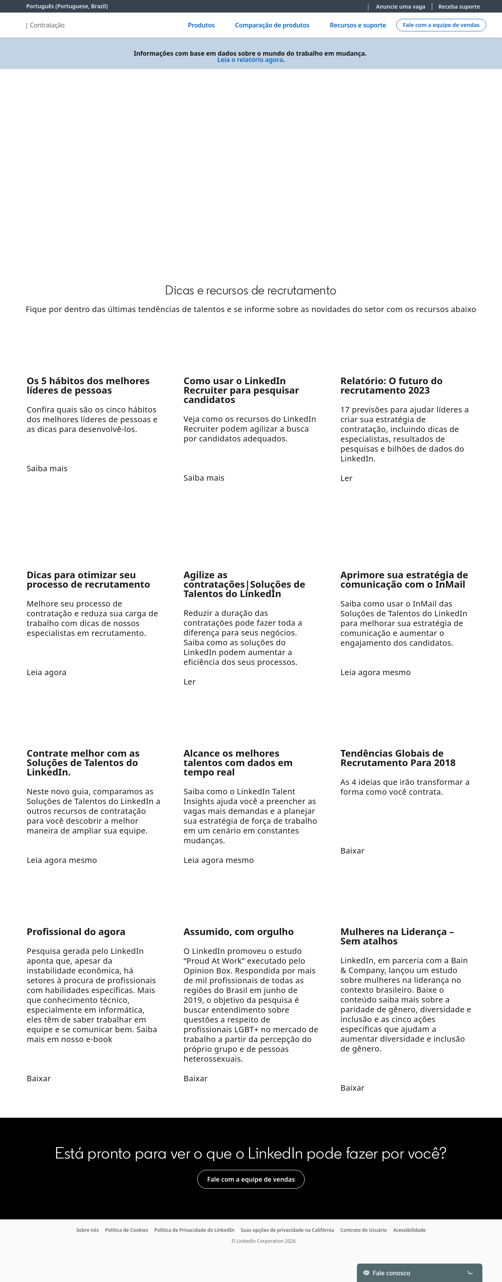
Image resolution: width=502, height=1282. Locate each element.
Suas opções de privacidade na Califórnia (287, 1230)
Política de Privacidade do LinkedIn (195, 1230)
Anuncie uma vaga (401, 6)
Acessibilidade (409, 1230)
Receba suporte (459, 6)
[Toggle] (470, 1272)
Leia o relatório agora (250, 59)
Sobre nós (87, 1230)
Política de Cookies (126, 1230)
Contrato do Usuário (363, 1230)
